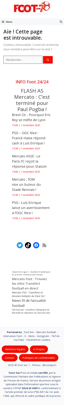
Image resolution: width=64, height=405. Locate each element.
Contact (9, 357)
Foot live (29, 332)
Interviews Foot (12, 336)
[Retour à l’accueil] (32, 8)
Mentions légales (15, 349)
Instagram (43, 336)
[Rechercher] (48, 60)
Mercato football (46, 332)
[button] (61, 21)
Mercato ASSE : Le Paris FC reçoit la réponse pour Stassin (29, 161)
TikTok (55, 336)
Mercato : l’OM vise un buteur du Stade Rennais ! (26, 184)
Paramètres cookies (38, 339)
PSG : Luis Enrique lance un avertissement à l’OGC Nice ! (31, 207)
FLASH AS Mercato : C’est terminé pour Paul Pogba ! (32, 100)
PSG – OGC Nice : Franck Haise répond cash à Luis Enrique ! (28, 138)
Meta (31, 336)
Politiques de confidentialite (38, 357)
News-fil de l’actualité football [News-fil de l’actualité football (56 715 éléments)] (29, 303)
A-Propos (39, 349)
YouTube (18, 339)
